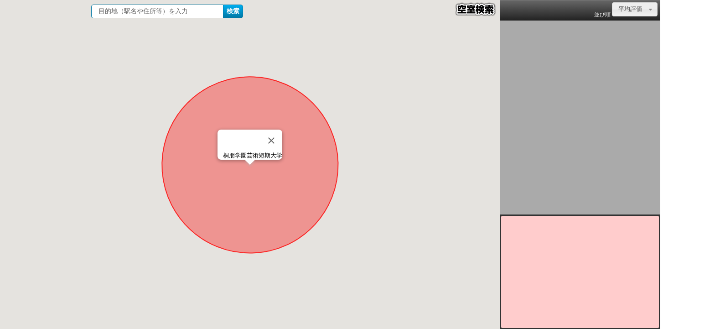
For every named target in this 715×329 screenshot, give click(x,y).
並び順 (602, 14)
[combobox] (635, 9)
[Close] (271, 140)
